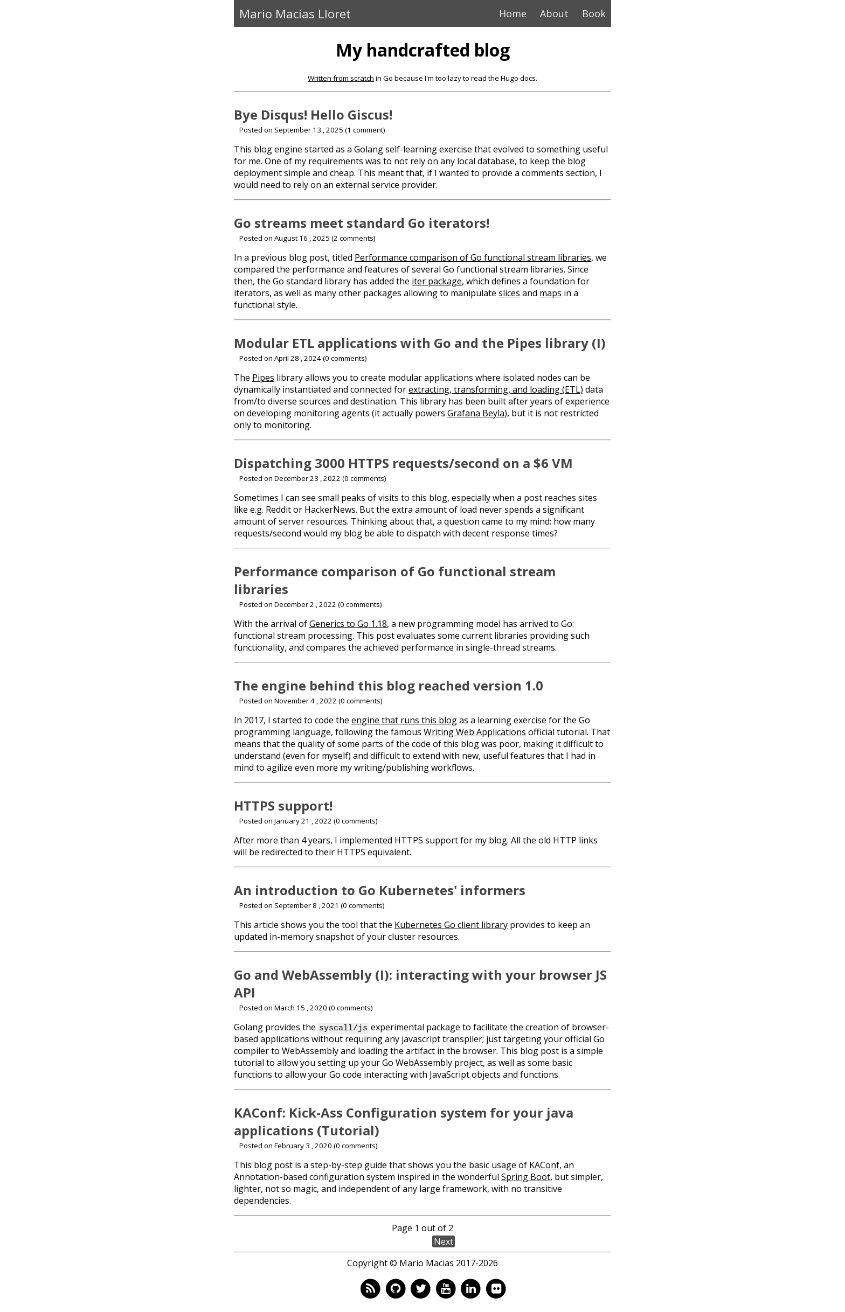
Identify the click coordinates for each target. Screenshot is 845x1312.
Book (594, 13)
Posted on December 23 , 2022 (290, 478)
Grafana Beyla (475, 413)
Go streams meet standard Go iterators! (361, 223)
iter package (437, 281)
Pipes (263, 377)
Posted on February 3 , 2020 (285, 1145)
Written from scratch (341, 78)
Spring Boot (525, 1177)
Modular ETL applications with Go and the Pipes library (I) (420, 343)
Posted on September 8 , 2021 (289, 905)
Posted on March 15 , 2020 (283, 1008)
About (554, 13)
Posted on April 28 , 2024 (280, 358)
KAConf (544, 1165)
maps (550, 293)
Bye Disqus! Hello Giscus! (313, 114)
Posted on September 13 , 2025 (291, 130)
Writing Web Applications (475, 732)
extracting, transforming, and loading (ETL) (495, 389)
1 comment (365, 130)
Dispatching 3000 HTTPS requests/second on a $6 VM (403, 463)
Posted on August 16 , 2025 (284, 238)
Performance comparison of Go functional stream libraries (473, 257)
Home (513, 13)
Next (443, 1241)
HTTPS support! (283, 805)
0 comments (345, 358)
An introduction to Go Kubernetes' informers (379, 890)
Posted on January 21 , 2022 (285, 821)
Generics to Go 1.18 (348, 624)
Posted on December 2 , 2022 (287, 604)
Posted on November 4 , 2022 (288, 701)
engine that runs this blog (404, 720)
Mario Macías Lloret (295, 13)
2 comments (353, 238)
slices (509, 293)
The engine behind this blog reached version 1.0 (388, 685)
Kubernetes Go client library (451, 925)
